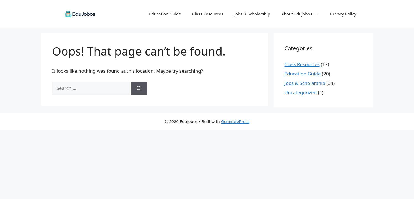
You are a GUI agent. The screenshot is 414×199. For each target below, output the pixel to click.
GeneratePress (235, 121)
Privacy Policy (343, 14)
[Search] (139, 88)
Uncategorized (301, 92)
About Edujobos (303, 14)
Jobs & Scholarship (252, 14)
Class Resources (207, 14)
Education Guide (165, 14)
